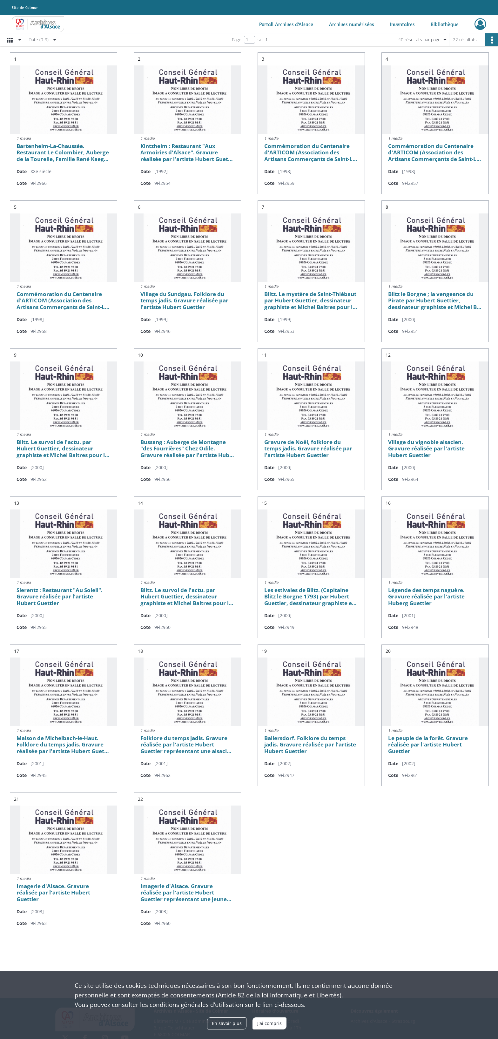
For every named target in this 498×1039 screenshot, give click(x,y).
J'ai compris (269, 1023)
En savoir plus (227, 1023)
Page (236, 40)
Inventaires (402, 24)
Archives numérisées (351, 24)
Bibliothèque (445, 24)
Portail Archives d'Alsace (286, 24)
